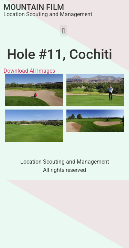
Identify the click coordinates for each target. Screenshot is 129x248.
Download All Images (29, 71)
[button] (63, 31)
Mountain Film (33, 7)
